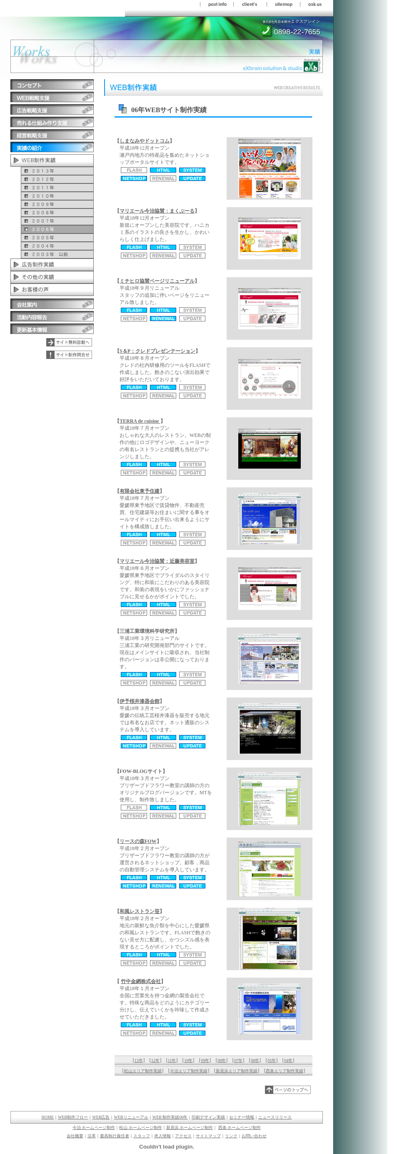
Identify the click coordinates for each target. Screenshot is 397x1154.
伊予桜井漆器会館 (140, 701)
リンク (231, 1136)
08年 (221, 1060)
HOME (48, 1117)
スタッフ (141, 1136)
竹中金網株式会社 (141, 981)
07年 (238, 1060)
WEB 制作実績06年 (170, 1117)
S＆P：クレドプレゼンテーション (157, 351)
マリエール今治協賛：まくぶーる (157, 211)
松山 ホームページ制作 (140, 1127)
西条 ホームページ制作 (239, 1127)
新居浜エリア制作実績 (236, 1071)
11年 (172, 1060)
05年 (271, 1060)
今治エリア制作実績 (188, 1071)
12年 (155, 1060)
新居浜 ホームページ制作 (189, 1127)
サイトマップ (208, 1136)
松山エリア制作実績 (143, 1071)
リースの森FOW (138, 841)
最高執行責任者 (114, 1136)
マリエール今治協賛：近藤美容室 (157, 561)
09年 (205, 1060)
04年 (288, 1060)
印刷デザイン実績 (208, 1117)
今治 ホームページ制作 (93, 1127)
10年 (188, 1060)
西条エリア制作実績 (284, 1071)
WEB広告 (101, 1117)
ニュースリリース (275, 1117)
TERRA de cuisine (140, 421)
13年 (139, 1060)
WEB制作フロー (73, 1117)
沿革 (91, 1136)
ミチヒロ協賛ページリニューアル (157, 281)
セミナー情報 (241, 1117)
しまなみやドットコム (145, 141)
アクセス (183, 1136)
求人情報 (162, 1136)
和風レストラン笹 (140, 911)
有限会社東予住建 (140, 491)
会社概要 (75, 1136)
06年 (255, 1060)
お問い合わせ (254, 1136)
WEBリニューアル (131, 1117)
